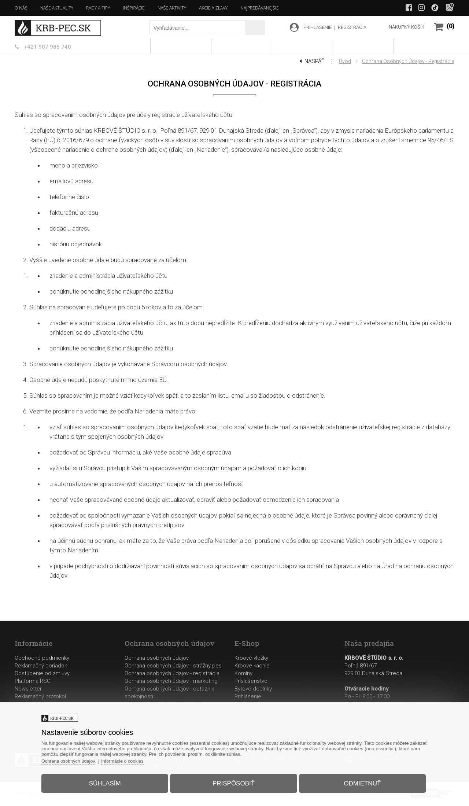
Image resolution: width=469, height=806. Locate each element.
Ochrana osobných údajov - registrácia (408, 61)
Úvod (345, 61)
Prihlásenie (247, 696)
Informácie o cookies (130, 759)
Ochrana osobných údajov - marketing (171, 681)
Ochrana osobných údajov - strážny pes (173, 665)
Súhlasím (109, 781)
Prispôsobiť (234, 781)
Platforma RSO (33, 681)
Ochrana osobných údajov (157, 658)
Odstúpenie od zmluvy (42, 673)
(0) (450, 26)
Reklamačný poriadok (41, 665)
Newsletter (28, 688)
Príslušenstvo (250, 681)
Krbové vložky (251, 658)
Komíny (243, 673)
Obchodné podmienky (42, 658)
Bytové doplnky (253, 688)
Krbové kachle (252, 665)
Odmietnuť (358, 781)
